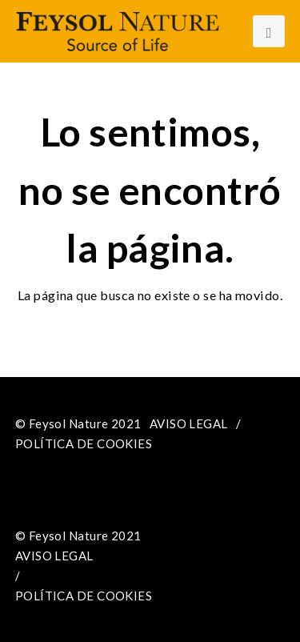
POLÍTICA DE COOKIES (84, 443)
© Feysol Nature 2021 (78, 423)
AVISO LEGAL (189, 423)
